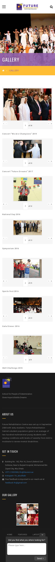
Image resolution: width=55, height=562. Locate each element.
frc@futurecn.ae (26, 472)
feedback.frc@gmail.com (16, 483)
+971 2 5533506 (11, 472)
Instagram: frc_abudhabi (15, 476)
